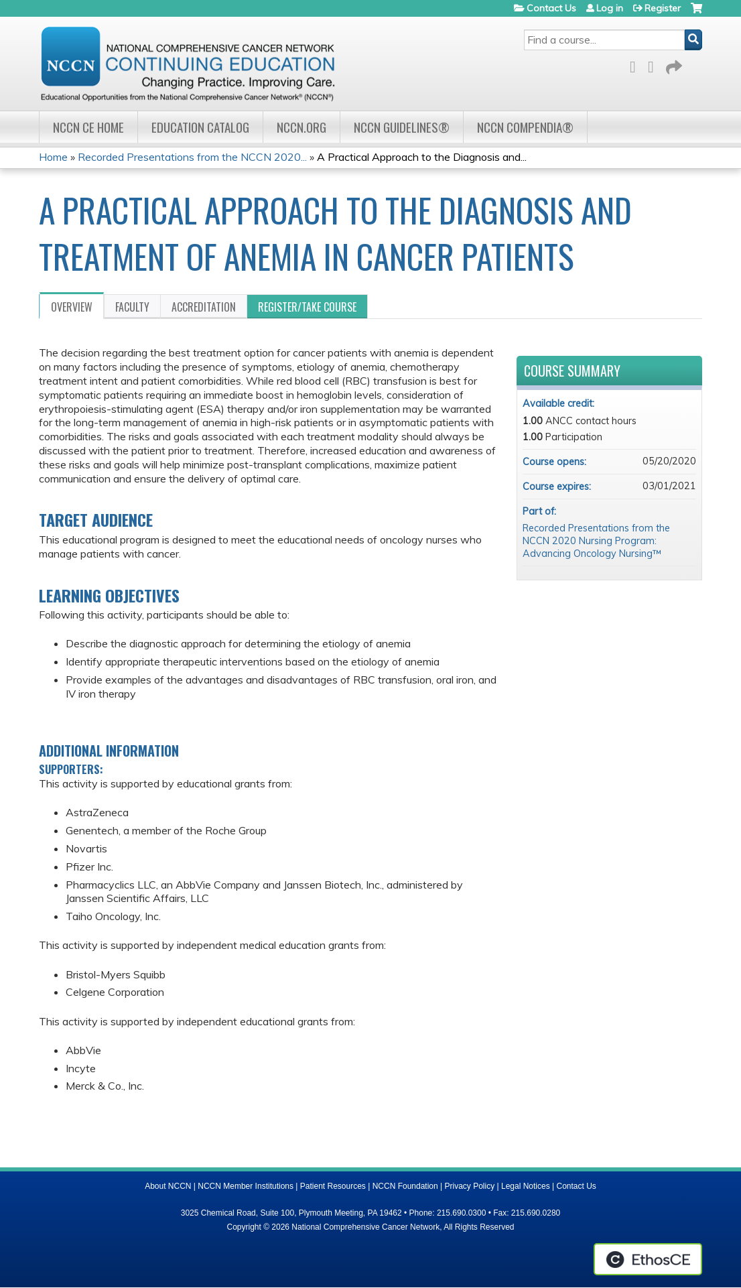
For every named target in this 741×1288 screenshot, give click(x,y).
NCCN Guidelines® (402, 127)
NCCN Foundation (405, 1186)
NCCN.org (301, 127)
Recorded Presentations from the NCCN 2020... (192, 157)
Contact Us (551, 8)
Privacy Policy (470, 1186)
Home (53, 157)
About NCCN (168, 1186)
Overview (71, 307)
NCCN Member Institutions (245, 1186)
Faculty (132, 307)
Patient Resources (333, 1186)
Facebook (636, 64)
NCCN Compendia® (525, 127)
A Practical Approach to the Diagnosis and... (422, 157)
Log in (609, 8)
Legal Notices (525, 1186)
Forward (672, 64)
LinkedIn (654, 64)
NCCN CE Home (88, 127)
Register (663, 8)
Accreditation (204, 307)
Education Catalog (200, 127)
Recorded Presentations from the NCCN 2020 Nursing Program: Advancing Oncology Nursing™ (596, 540)
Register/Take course (307, 307)
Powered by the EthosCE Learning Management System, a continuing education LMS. (648, 1259)
